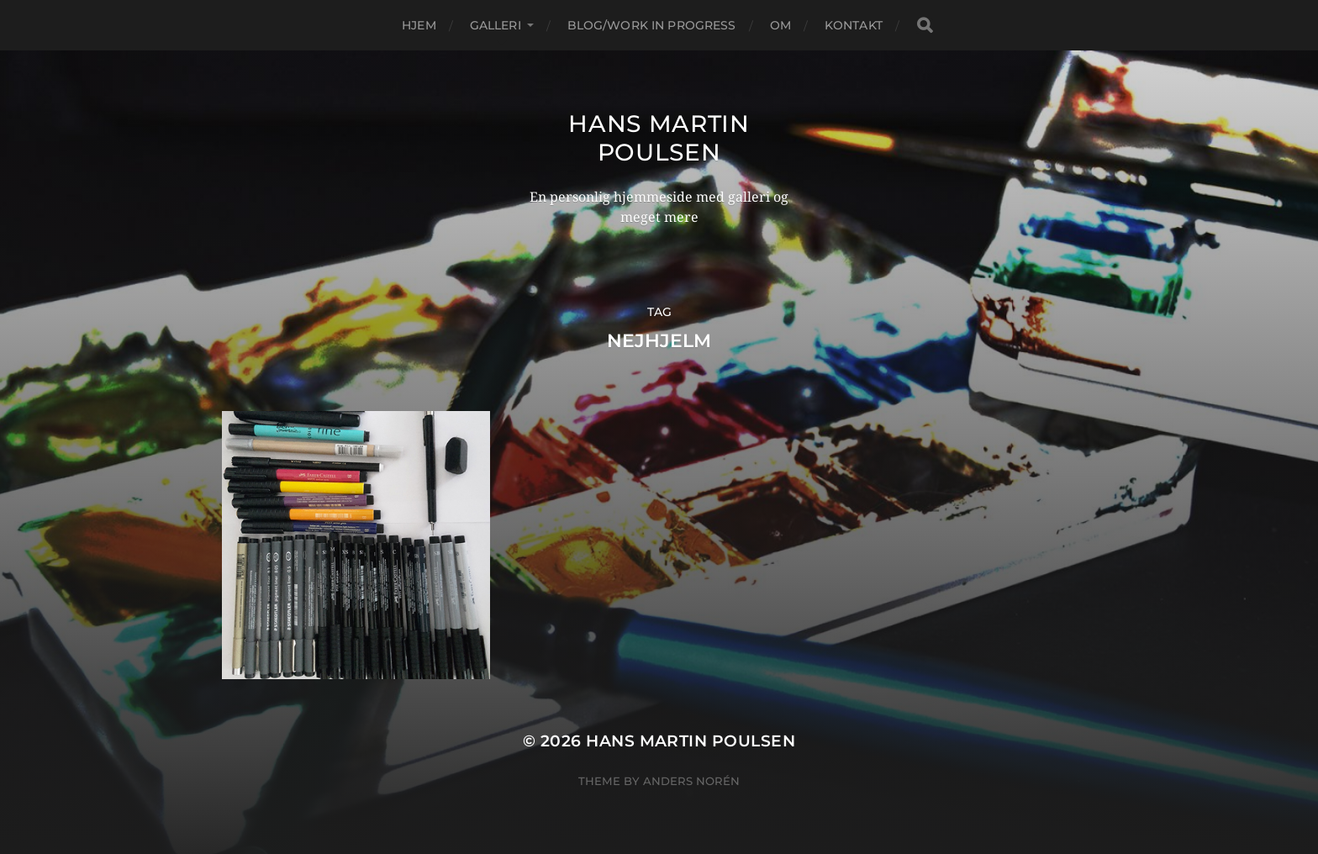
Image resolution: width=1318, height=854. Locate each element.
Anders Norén (691, 781)
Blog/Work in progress (651, 25)
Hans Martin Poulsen (659, 137)
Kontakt (854, 25)
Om (780, 25)
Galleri (495, 25)
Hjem (419, 25)
